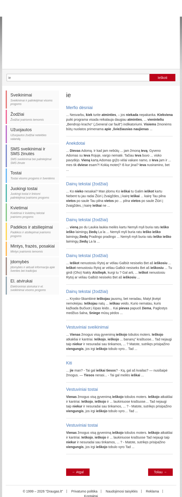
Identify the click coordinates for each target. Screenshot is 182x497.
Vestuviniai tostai (82, 389)
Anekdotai (75, 143)
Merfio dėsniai (79, 107)
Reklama (152, 491)
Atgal (78, 472)
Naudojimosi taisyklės (122, 491)
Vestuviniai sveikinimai (87, 327)
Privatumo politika (84, 491)
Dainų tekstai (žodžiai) (87, 184)
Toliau (160, 472)
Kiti (69, 363)
